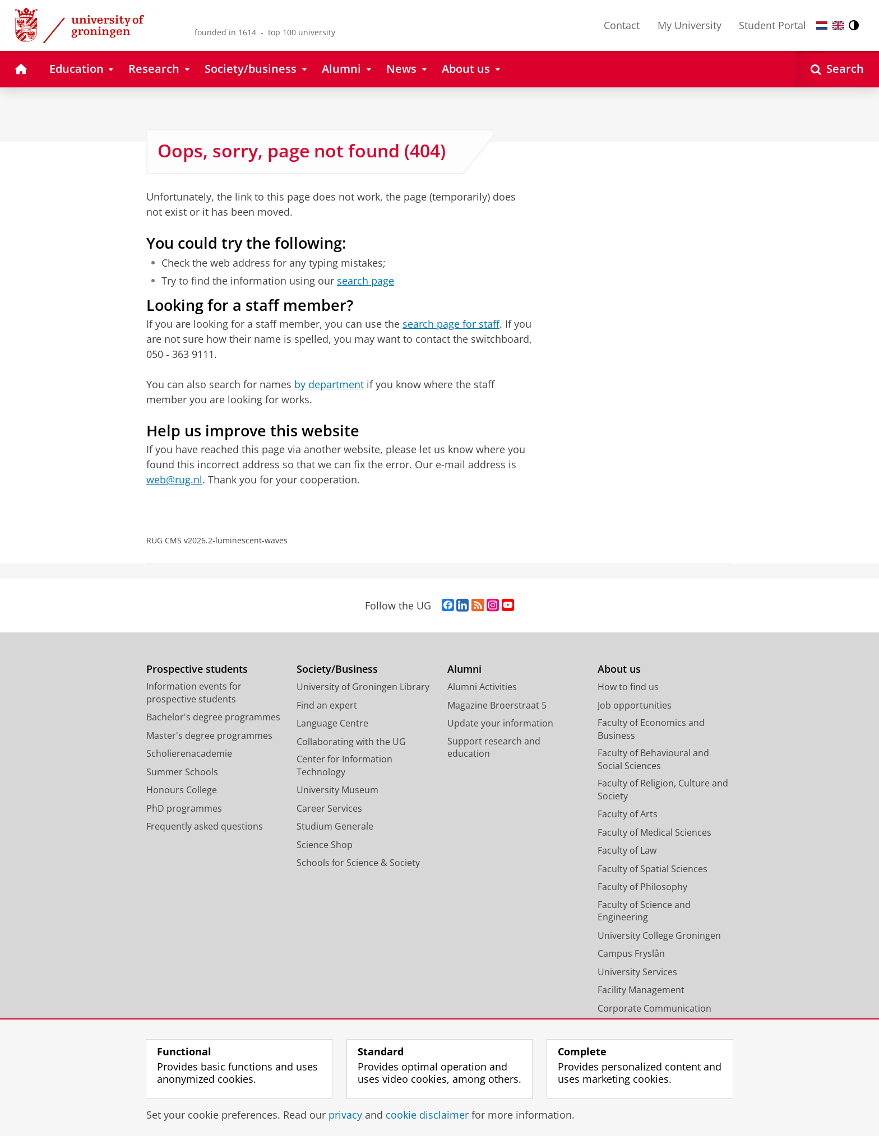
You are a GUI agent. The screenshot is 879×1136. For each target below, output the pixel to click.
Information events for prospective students (194, 692)
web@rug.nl (174, 479)
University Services (637, 972)
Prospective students (197, 669)
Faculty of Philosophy (642, 887)
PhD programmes (184, 808)
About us (619, 669)
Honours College (181, 790)
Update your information (500, 723)
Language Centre (332, 723)
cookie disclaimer (427, 1114)
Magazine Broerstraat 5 (497, 705)
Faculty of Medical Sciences (654, 832)
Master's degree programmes (209, 735)
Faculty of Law (627, 850)
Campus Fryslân (631, 953)
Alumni (464, 669)
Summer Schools (182, 772)
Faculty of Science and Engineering (644, 911)
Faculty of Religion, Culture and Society (663, 789)
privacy (345, 1114)
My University (689, 25)
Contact (622, 25)
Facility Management (641, 990)
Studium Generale (335, 826)
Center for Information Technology (344, 765)
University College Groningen (659, 935)
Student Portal (772, 25)
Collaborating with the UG (351, 741)
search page (365, 280)
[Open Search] (837, 69)
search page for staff (451, 323)
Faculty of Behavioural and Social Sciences (653, 759)
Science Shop (325, 845)
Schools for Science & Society (358, 862)
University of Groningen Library (363, 687)
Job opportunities (635, 705)
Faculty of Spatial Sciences (652, 869)
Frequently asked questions (204, 826)
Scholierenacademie (189, 753)
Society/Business (337, 669)
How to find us (628, 687)
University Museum (337, 790)
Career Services (329, 808)
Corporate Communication (654, 1008)
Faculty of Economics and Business (651, 729)
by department (329, 384)
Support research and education (493, 747)
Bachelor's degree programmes (213, 717)
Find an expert (327, 705)
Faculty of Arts (628, 814)
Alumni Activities (482, 687)
